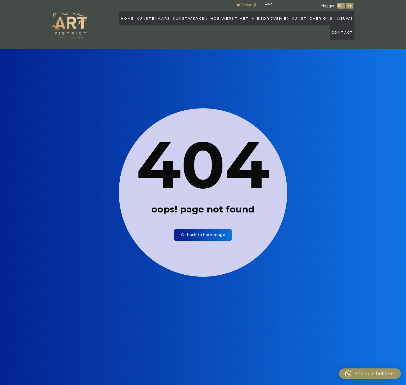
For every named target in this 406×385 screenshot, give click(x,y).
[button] (232, 19)
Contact (342, 36)
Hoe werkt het (232, 19)
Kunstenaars (153, 19)
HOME (127, 19)
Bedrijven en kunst (282, 19)
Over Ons (321, 19)
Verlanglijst (246, 5)
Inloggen (327, 5)
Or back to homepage (203, 236)
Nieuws (344, 19)
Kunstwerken (190, 19)
